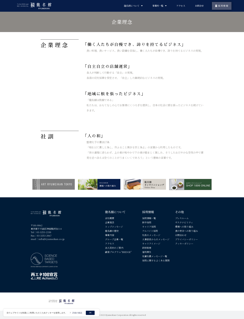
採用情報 (148, 212)
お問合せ (199, 6)
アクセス (180, 6)
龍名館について (133, 5)
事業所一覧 (159, 5)
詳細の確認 (77, 313)
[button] (222, 6)
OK (90, 313)
